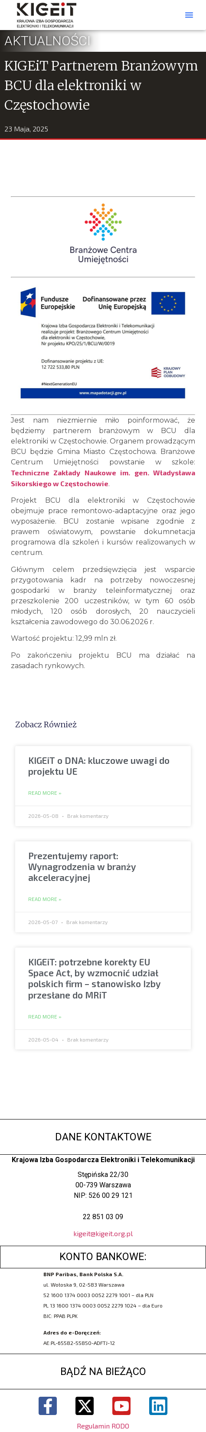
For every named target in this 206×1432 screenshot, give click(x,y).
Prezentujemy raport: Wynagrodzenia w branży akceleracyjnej (82, 866)
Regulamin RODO (103, 1426)
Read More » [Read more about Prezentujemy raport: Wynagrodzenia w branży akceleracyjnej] (45, 899)
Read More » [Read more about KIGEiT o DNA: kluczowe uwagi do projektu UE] (45, 793)
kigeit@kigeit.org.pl (103, 1233)
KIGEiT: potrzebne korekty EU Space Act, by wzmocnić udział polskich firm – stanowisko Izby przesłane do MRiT (94, 978)
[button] (189, 14)
